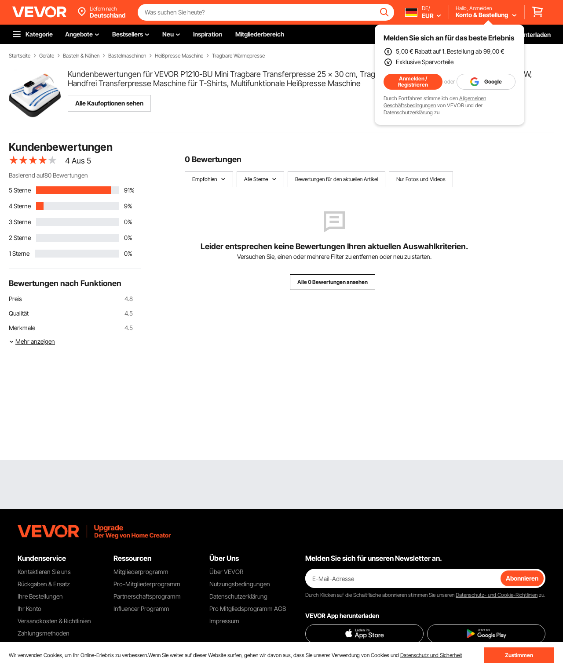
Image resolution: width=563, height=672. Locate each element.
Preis (15, 298)
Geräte (46, 56)
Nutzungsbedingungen (239, 584)
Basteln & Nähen (81, 56)
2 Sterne (20, 237)
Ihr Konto (29, 608)
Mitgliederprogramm (140, 571)
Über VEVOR (226, 571)
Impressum (224, 621)
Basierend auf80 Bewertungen (48, 175)
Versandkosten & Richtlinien (54, 621)
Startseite (19, 56)
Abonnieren (522, 578)
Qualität (19, 313)
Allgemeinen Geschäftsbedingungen (435, 102)
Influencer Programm (141, 608)
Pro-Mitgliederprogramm (146, 584)
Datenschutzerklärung (408, 112)
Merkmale (22, 327)
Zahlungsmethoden (43, 633)
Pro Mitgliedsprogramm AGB (247, 608)
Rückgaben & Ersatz (44, 584)
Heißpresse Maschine (179, 56)
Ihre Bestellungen (40, 596)
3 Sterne (20, 221)
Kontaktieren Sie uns (44, 571)
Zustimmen (519, 655)
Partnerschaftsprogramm (147, 596)
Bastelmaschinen (127, 56)
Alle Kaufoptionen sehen (109, 103)
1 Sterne (19, 253)
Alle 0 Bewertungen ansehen (332, 282)
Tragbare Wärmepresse (238, 56)
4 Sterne (20, 206)
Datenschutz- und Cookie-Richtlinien (496, 595)
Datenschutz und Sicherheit (431, 655)
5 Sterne (20, 190)
